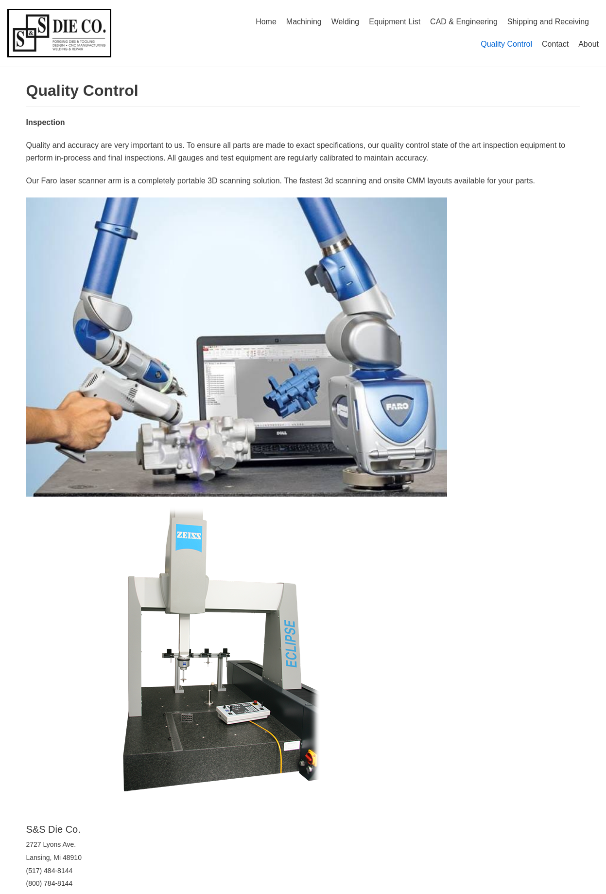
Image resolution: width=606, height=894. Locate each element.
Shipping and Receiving (548, 22)
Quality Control (506, 44)
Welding (345, 22)
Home (266, 22)
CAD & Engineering (464, 22)
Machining (304, 22)
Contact (555, 44)
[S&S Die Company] (59, 33)
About (588, 44)
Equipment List (394, 22)
